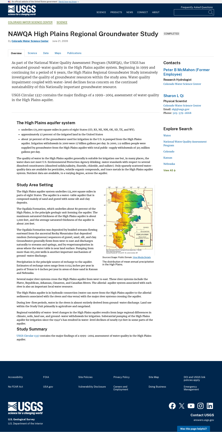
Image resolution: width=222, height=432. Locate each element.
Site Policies (85, 377)
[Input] (194, 12)
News (129, 12)
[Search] (211, 12)
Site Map (154, 377)
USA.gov (48, 386)
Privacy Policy (121, 377)
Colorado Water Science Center (30, 22)
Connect (142, 12)
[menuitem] (101, 10)
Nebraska (169, 163)
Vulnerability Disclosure (92, 386)
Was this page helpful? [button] (193, 428)
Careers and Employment (120, 388)
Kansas (167, 157)
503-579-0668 (182, 112)
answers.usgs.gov (204, 420)
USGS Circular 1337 (28, 335)
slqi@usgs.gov (180, 109)
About (155, 12)
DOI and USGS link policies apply (194, 379)
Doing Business (157, 386)
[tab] (16, 53)
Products (116, 12)
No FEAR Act (15, 386)
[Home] (22, 14)
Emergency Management (191, 388)
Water (167, 135)
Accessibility (15, 377)
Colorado (168, 151)
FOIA (46, 377)
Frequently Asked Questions (197, 7)
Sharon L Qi (173, 95)
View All (169, 170)
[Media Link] (128, 220)
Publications (74, 53)
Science (101, 12)
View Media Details (142, 257)
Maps (58, 53)
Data (46, 53)
